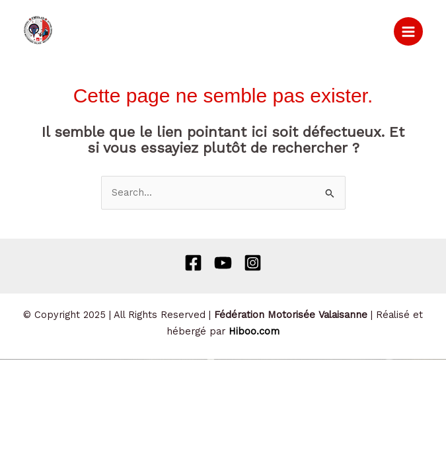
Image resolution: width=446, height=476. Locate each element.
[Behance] (223, 263)
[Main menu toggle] (408, 31)
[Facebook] (193, 263)
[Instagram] (253, 263)
